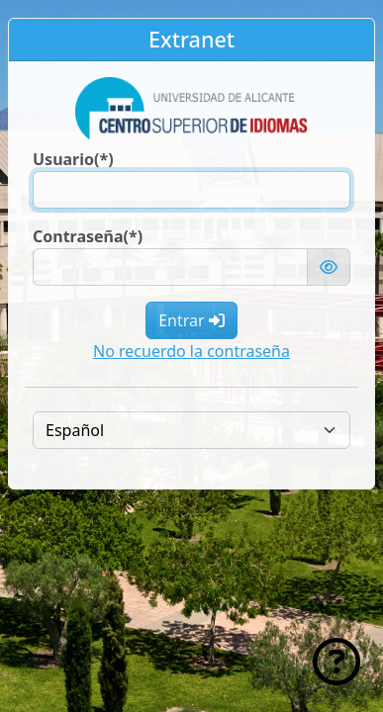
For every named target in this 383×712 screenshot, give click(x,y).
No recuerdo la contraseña (191, 351)
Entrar (191, 320)
